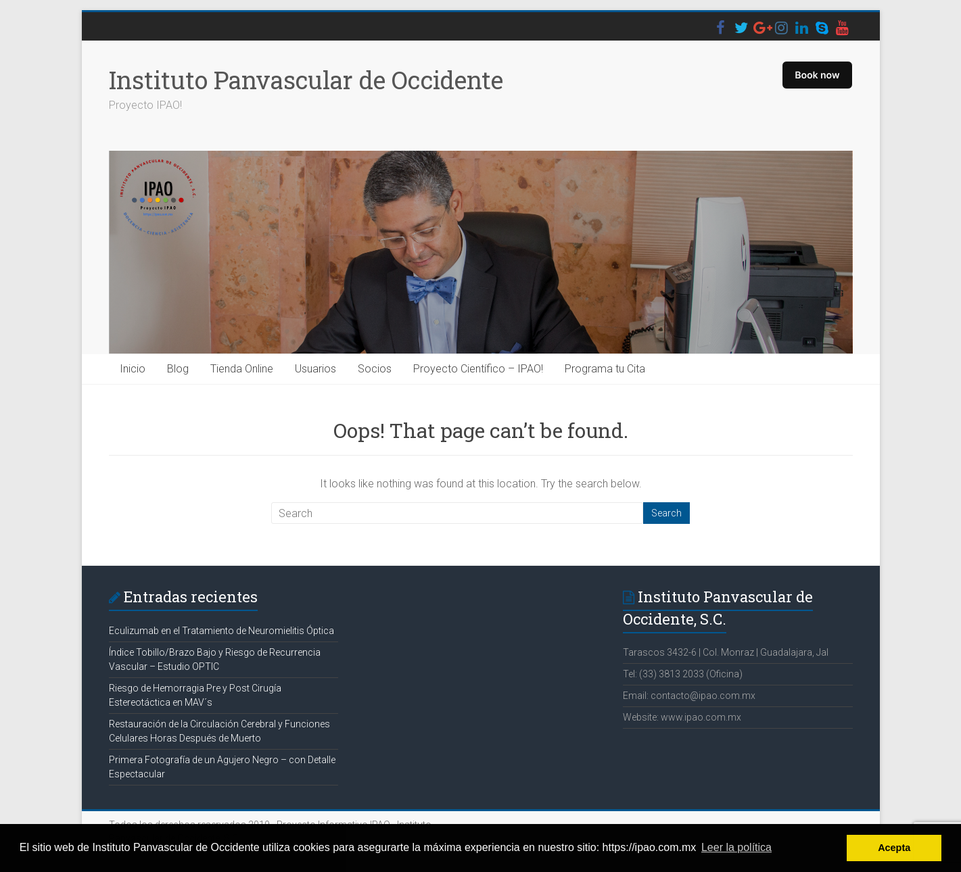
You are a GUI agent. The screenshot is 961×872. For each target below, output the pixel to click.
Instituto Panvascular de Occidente (306, 80)
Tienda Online (241, 368)
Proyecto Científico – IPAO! (478, 368)
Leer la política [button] (736, 847)
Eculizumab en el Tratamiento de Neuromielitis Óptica (221, 630)
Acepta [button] (894, 847)
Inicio (132, 368)
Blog (178, 368)
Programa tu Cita (605, 368)
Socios (375, 368)
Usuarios (315, 368)
